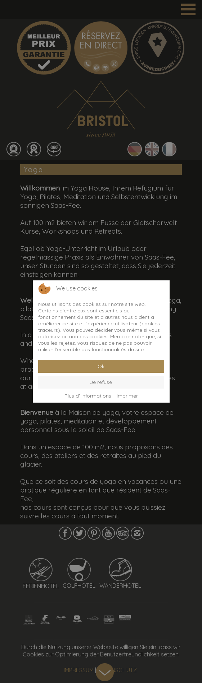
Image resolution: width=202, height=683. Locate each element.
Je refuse (101, 382)
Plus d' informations (87, 396)
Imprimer (127, 396)
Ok (101, 366)
